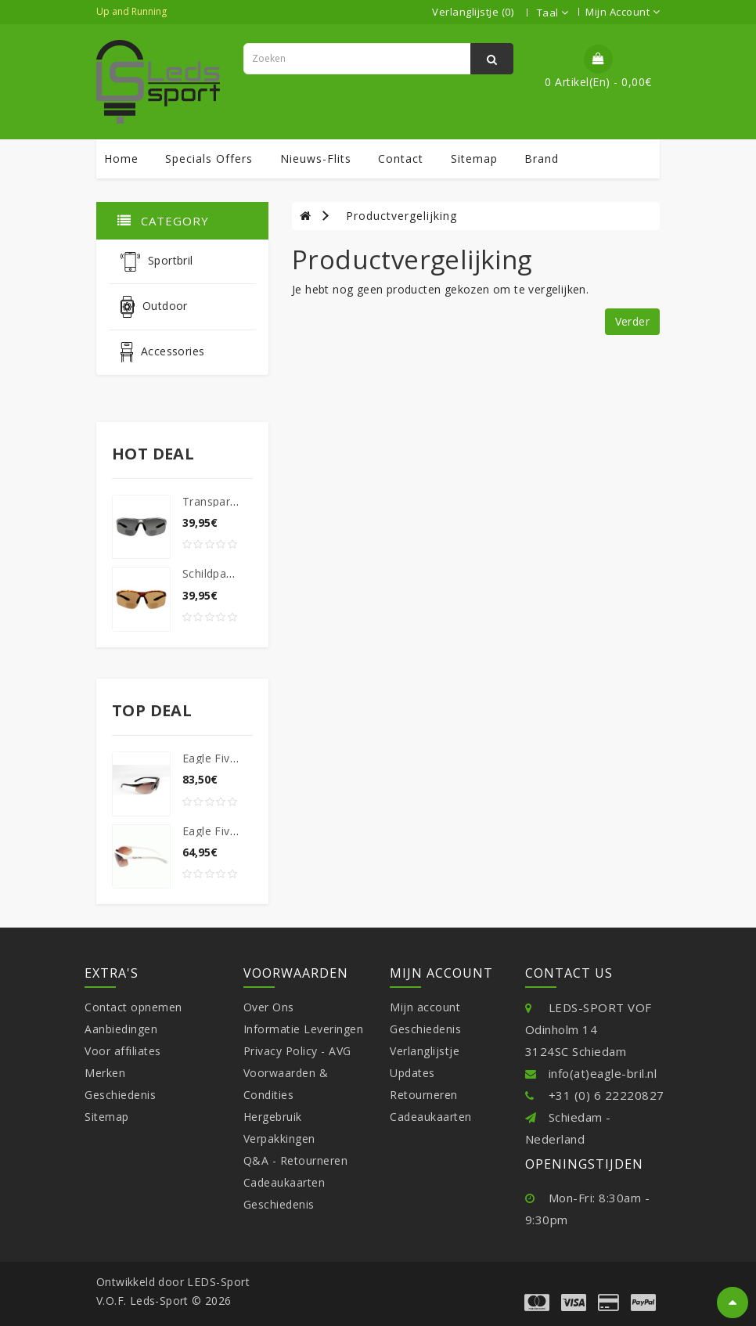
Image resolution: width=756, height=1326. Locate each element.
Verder (632, 321)
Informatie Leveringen (303, 1029)
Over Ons (268, 1007)
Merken (105, 1072)
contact (400, 158)
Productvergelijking (401, 215)
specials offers (209, 158)
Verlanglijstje (424, 1050)
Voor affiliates (123, 1050)
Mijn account (425, 1007)
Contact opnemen (133, 1007)
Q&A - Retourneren (295, 1160)
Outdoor (154, 307)
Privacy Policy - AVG (297, 1050)
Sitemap (107, 1116)
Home (121, 158)
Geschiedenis (120, 1094)
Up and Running (131, 11)
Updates (412, 1072)
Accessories (162, 352)
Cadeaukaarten (284, 1182)
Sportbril (157, 262)
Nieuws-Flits (315, 158)
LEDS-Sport (218, 1281)
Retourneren (424, 1094)
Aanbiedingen (121, 1029)
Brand (541, 158)
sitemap (474, 158)
